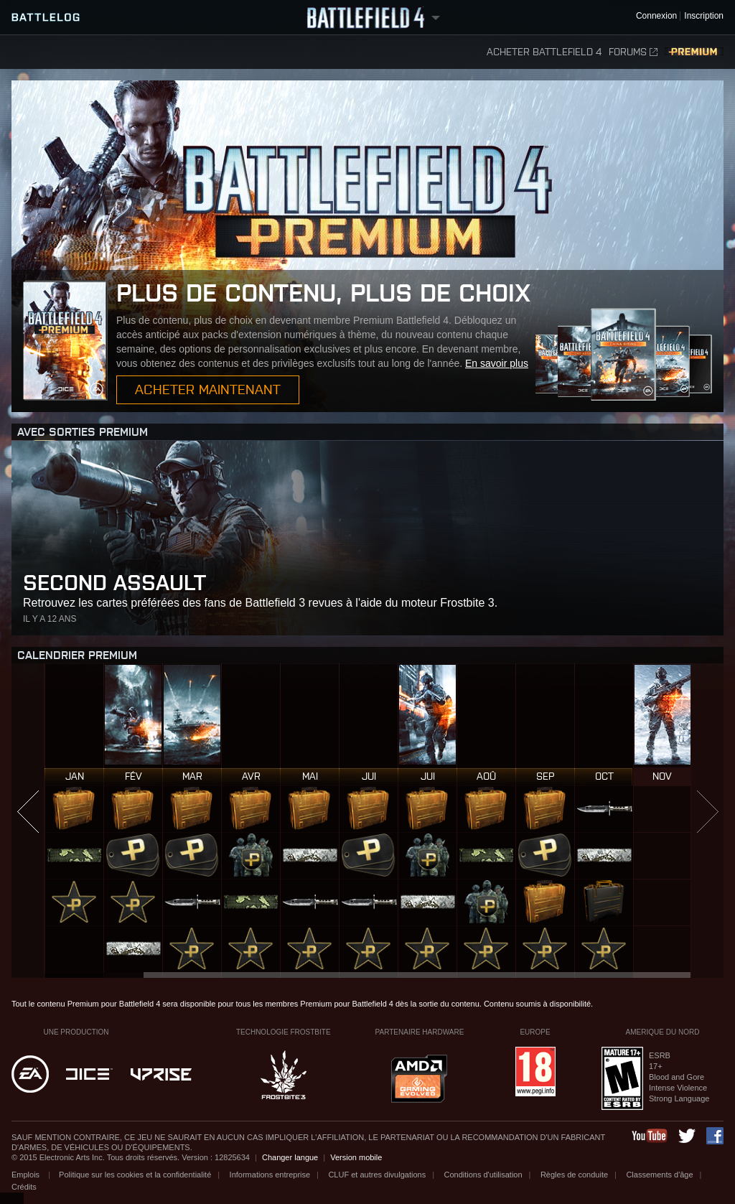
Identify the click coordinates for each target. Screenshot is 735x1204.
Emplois (26, 1174)
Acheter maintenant (208, 389)
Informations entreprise (270, 1174)
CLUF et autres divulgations (377, 1174)
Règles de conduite (574, 1174)
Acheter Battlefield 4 (544, 52)
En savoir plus (496, 363)
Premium (694, 52)
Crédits (24, 1186)
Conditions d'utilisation (483, 1174)
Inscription (704, 16)
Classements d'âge (659, 1174)
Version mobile (356, 1157)
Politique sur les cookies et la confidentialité (135, 1174)
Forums (633, 52)
